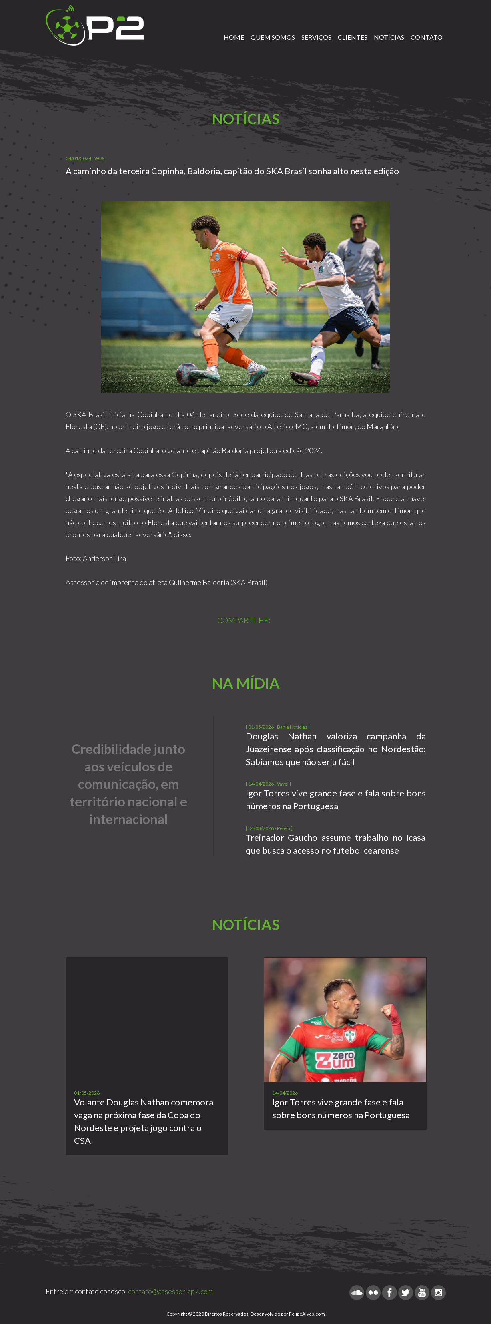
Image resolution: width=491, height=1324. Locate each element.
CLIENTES (352, 37)
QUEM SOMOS (273, 37)
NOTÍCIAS (389, 37)
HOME (234, 37)
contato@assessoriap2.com (170, 1291)
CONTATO (427, 37)
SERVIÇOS (316, 37)
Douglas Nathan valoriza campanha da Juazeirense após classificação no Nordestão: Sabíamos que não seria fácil (336, 749)
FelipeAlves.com (307, 1314)
